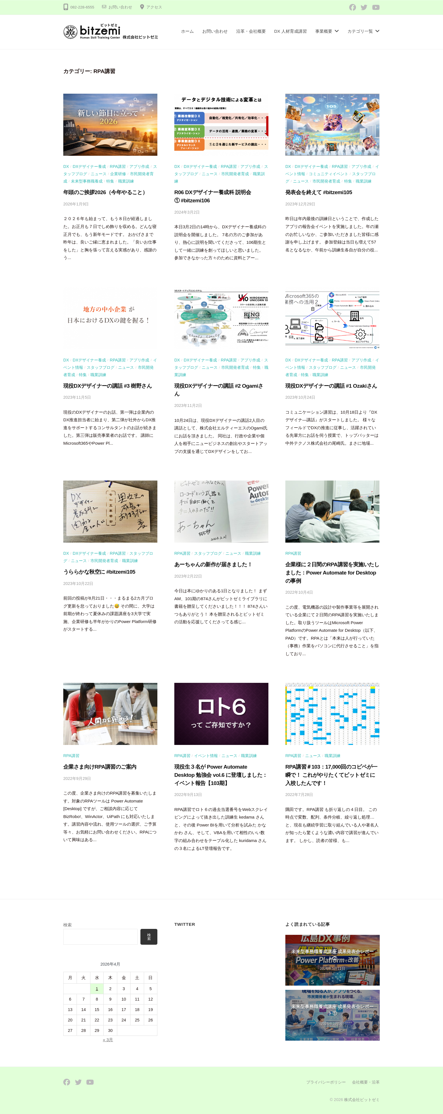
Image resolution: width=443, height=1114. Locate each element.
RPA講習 (118, 166)
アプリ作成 (139, 166)
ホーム (187, 31)
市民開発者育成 (235, 174)
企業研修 (118, 174)
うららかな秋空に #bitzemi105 (99, 572)
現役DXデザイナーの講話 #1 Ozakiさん (331, 386)
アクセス (154, 7)
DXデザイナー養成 (89, 166)
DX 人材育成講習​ (290, 31)
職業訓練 (126, 181)
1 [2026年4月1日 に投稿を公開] (97, 989)
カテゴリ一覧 (360, 31)
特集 (110, 181)
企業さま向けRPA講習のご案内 (99, 767)
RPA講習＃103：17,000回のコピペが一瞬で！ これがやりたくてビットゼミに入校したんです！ (331, 775)
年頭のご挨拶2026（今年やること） (105, 192)
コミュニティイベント (328, 174)
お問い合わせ (120, 7)
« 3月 (108, 1040)
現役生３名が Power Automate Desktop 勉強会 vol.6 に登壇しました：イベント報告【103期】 (220, 775)
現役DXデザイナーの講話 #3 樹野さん (107, 386)
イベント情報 (206, 755)
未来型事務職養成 (87, 181)
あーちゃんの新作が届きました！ (213, 564)
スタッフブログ (100, 367)
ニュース (99, 174)
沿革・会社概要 (251, 31)
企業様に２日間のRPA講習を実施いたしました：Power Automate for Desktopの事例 (332, 573)
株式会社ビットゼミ (362, 1099)
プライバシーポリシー (326, 1082)
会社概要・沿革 (366, 1082)
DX (66, 166)
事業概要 (323, 31)
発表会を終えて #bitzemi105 (318, 192)
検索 (67, 924)
